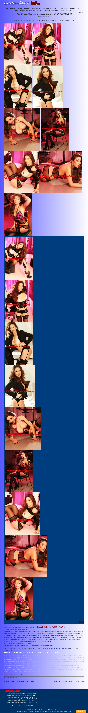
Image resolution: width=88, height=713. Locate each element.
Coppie (47, 11)
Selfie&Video (67, 711)
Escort (19, 8)
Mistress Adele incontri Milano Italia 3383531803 (19, 704)
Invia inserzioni (57, 709)
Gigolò (56, 8)
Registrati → (36, 4)
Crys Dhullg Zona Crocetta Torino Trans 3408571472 (69, 681)
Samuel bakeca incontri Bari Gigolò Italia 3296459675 (19, 681)
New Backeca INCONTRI (32, 8)
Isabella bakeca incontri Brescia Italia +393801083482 (20, 693)
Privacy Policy (49, 709)
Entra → (34, 2)
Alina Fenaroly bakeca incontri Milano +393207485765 (20, 702)
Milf (16, 11)
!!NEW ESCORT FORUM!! (27, 11)
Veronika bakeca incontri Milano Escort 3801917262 (19, 695)
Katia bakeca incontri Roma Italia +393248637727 (19, 697)
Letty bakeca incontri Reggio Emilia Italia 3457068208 (20, 699)
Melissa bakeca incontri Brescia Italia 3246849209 (19, 706)
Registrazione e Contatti (61, 11)
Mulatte (40, 11)
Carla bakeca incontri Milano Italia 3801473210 (18, 700)
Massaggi (64, 8)
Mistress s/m (74, 8)
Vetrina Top (10, 8)
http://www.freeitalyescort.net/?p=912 (55, 648)
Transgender (46, 8)
